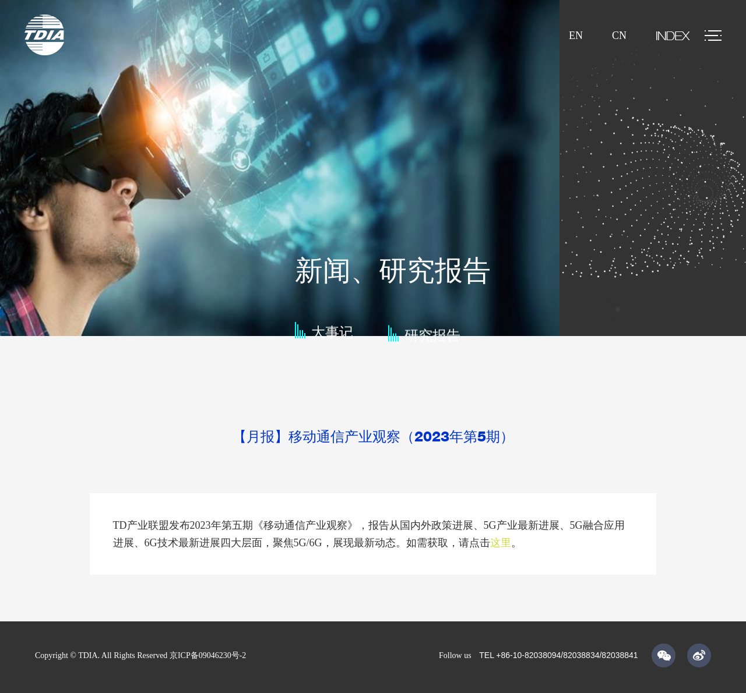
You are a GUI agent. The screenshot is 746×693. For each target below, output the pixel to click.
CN (619, 35)
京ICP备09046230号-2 (208, 655)
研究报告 (432, 342)
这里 (500, 543)
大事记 (332, 337)
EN (576, 35)
